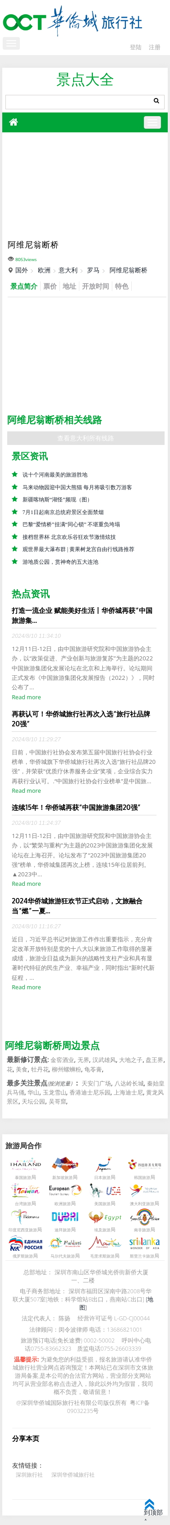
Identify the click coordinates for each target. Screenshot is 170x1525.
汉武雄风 (104, 1060)
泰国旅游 (23, 1177)
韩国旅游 (142, 1177)
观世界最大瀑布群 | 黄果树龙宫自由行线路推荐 (79, 549)
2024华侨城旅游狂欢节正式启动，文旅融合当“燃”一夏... (77, 905)
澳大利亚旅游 (142, 1204)
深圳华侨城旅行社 (73, 1474)
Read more (26, 697)
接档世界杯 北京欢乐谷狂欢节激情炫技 (69, 537)
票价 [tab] (50, 285)
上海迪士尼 (128, 1093)
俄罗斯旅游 (23, 1256)
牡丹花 (40, 1069)
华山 (33, 1093)
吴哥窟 (57, 1102)
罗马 (93, 270)
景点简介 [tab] (23, 285)
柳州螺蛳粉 (66, 1069)
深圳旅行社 (29, 1474)
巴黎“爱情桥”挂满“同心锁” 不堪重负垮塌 (71, 524)
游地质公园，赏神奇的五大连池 (60, 562)
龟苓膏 (93, 1069)
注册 (155, 47)
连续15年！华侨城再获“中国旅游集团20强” (76, 807)
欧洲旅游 (63, 1204)
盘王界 (154, 1060)
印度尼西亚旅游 (23, 1230)
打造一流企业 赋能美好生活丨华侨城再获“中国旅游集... (82, 615)
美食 (22, 1069)
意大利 (68, 270)
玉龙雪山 (54, 1093)
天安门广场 (96, 1083)
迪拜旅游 (63, 1230)
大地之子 (130, 1060)
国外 (21, 270)
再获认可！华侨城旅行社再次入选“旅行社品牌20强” (81, 718)
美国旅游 (102, 1204)
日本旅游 (102, 1177)
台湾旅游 (23, 1204)
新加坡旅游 (62, 1177)
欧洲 (44, 270)
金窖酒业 (62, 1060)
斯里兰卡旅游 (142, 1256)
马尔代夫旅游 (63, 1256)
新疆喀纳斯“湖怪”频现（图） (57, 499)
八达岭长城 (129, 1083)
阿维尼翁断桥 (128, 270)
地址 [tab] (69, 285)
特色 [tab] (122, 285)
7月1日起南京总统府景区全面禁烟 (63, 512)
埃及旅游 (102, 1230)
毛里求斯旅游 (102, 1256)
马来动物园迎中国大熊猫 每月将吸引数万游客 (77, 487)
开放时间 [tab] (95, 285)
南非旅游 (142, 1230)
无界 (83, 1060)
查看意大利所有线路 (85, 438)
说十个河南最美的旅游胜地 (55, 475)
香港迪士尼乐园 (89, 1093)
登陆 (136, 47)
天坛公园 (33, 1102)
